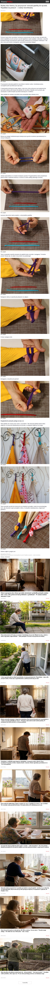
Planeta (6, 2)
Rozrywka (47, 598)
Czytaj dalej (25, 982)
